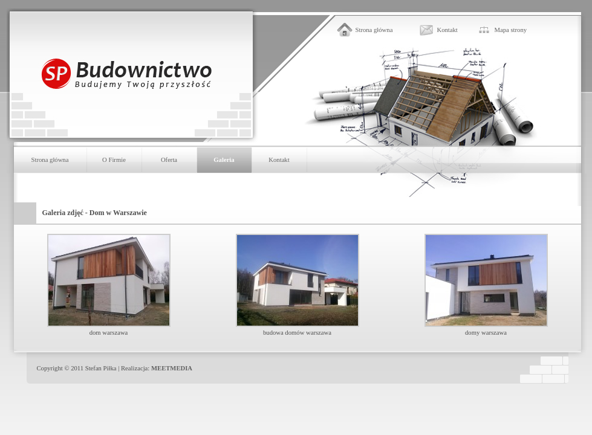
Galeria (223, 159)
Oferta (169, 159)
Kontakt (447, 30)
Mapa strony (511, 30)
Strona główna (374, 30)
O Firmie (114, 159)
